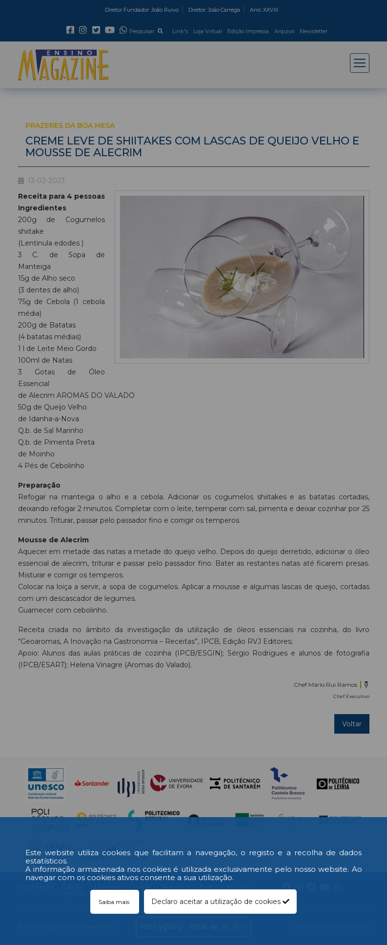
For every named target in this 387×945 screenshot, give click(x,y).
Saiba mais (115, 901)
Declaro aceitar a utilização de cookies (220, 901)
